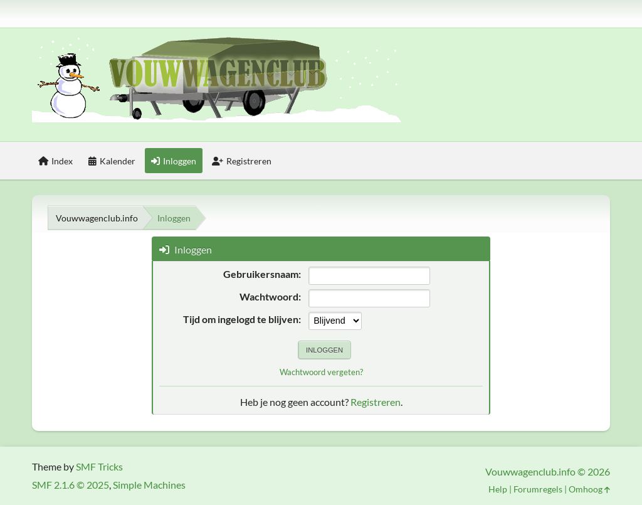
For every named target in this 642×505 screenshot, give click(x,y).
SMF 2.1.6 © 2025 (70, 485)
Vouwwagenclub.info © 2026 (547, 471)
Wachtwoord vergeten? (321, 372)
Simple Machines (149, 485)
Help (497, 489)
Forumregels (537, 489)
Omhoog (589, 489)
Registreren (375, 402)
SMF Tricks (99, 466)
